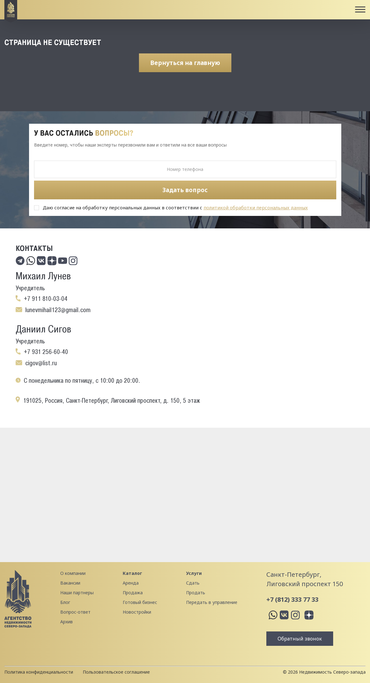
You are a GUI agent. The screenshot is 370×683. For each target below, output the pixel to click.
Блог (65, 602)
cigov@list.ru (41, 363)
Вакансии (70, 583)
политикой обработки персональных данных (256, 207)
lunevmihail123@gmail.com (58, 310)
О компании (73, 573)
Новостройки (137, 612)
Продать (195, 593)
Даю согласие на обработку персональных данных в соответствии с (175, 207)
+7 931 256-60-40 (46, 352)
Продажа (133, 593)
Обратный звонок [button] (300, 638)
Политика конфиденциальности (38, 672)
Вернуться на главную (185, 63)
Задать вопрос (185, 190)
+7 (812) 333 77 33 (292, 599)
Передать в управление (211, 602)
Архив (66, 622)
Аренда (131, 583)
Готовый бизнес (140, 602)
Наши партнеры (77, 593)
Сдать (193, 583)
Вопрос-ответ (75, 612)
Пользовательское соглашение (116, 672)
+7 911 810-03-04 (45, 298)
